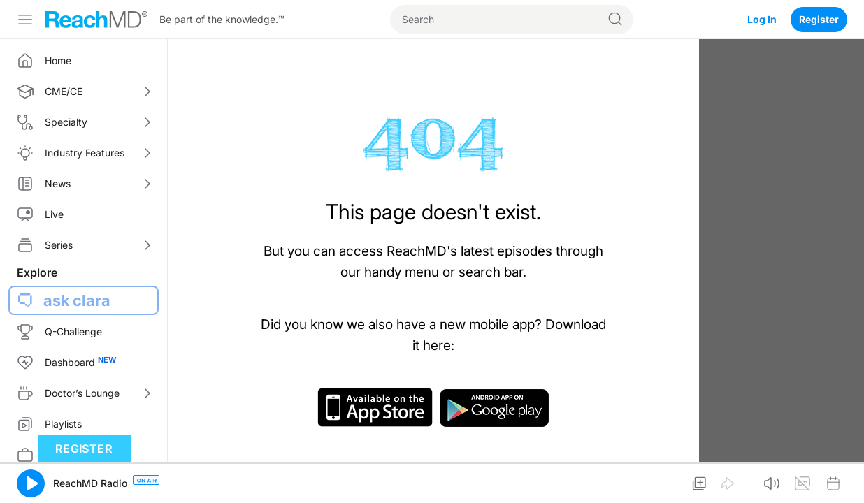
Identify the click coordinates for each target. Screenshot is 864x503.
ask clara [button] (76, 300)
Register (819, 19)
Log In (762, 19)
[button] (31, 483)
